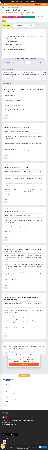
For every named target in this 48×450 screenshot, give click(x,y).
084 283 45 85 (8, 422)
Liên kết (4, 427)
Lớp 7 (3, 7)
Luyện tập (18, 25)
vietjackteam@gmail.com (10, 424)
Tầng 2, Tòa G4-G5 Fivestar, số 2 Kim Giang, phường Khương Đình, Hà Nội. (18, 420)
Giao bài (18, 16)
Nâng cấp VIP (24, 364)
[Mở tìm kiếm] (33, 4)
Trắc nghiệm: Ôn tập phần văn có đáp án (15, 7)
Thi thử (29, 25)
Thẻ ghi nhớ (7, 25)
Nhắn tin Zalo (43, 447)
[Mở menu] (6, 4)
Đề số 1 (4, 20)
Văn (6, 7)
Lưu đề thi (40, 16)
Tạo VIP (37, 4)
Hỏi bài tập (3, 446)
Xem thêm (6, 405)
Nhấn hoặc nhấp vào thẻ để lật (24, 58)
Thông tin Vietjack (7, 429)
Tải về (29, 16)
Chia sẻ (7, 16)
